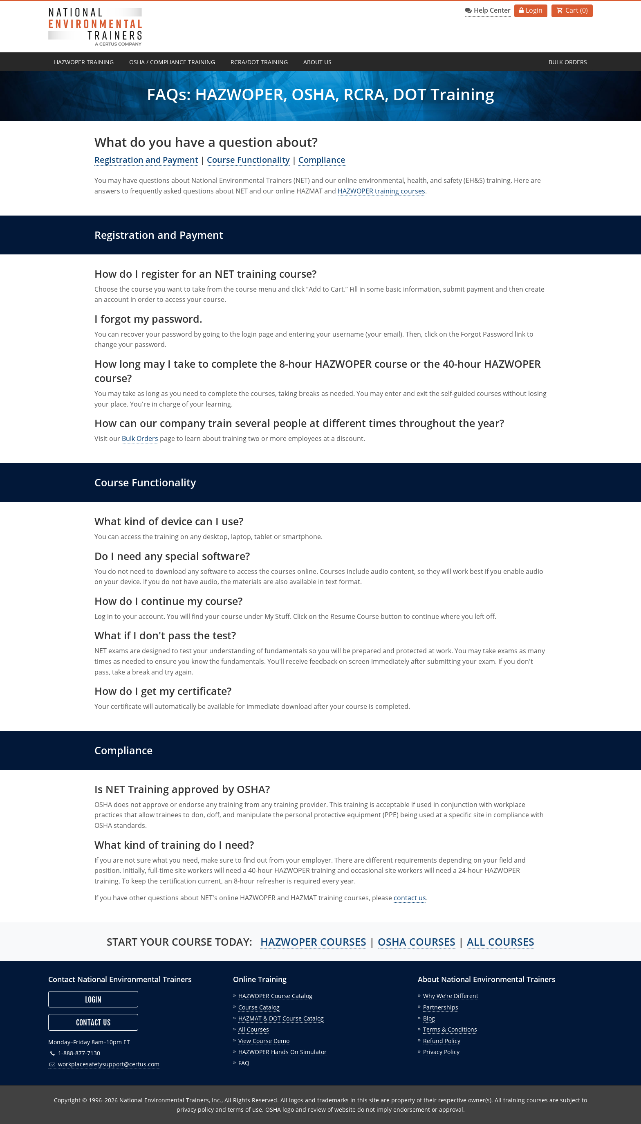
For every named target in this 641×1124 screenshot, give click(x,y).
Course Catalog (259, 1007)
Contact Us (93, 1022)
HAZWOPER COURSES (313, 942)
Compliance (321, 159)
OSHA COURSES (416, 942)
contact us (410, 897)
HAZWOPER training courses (381, 191)
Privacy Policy (441, 1052)
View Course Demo (263, 1041)
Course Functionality (248, 159)
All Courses (253, 1029)
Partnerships (440, 1007)
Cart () (576, 10)
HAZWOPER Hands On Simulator (282, 1052)
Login (534, 10)
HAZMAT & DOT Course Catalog (281, 1018)
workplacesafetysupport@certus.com (103, 1064)
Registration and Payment (146, 159)
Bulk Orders (568, 62)
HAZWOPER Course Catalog (275, 996)
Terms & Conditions (450, 1029)
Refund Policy (441, 1041)
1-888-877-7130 (74, 1053)
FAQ (243, 1063)
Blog (429, 1018)
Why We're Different (450, 996)
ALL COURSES (500, 942)
